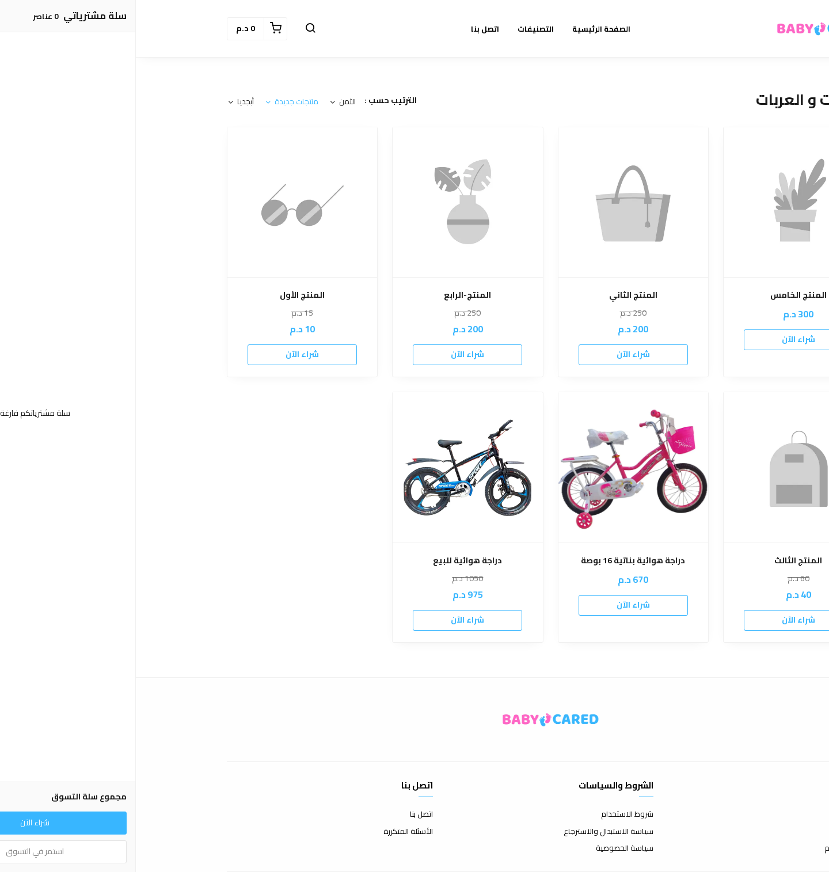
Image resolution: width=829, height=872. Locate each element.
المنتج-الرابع (331, 295)
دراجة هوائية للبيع (331, 561)
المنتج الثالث (662, 561)
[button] (174, 28)
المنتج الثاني (497, 295)
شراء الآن (662, 339)
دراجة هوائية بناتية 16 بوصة (497, 561)
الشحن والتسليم (713, 848)
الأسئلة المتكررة (272, 831)
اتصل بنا (285, 814)
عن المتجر (723, 814)
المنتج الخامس (662, 295)
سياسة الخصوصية (489, 848)
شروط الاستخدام (491, 814)
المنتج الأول (166, 295)
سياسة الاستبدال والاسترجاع (473, 831)
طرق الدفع (720, 831)
